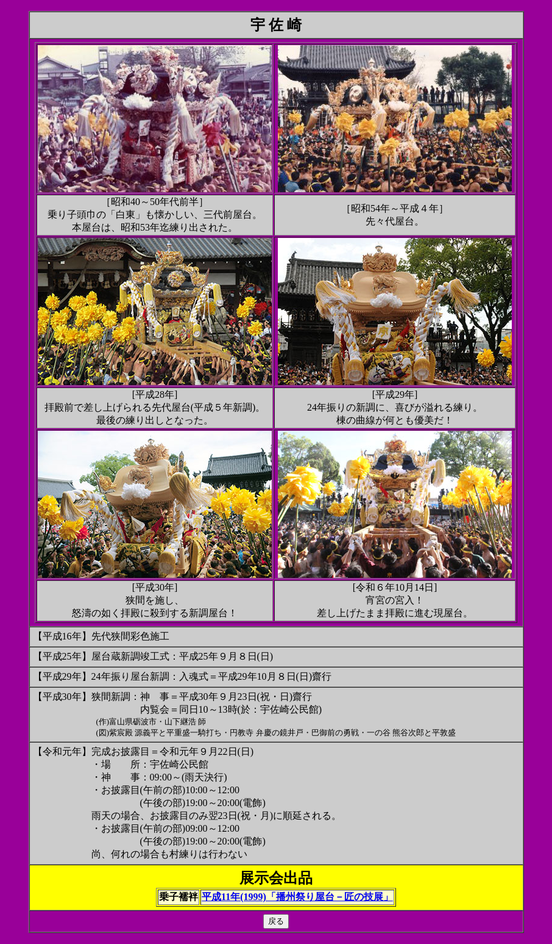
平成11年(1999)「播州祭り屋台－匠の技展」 (297, 897)
